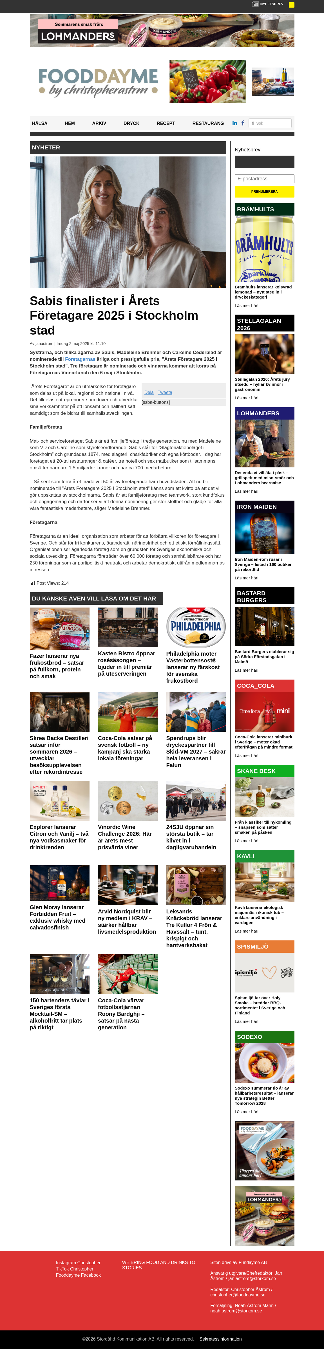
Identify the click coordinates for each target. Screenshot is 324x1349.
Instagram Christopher (78, 1262)
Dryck (131, 123)
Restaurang (208, 123)
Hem (70, 123)
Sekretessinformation (221, 1339)
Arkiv (99, 123)
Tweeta (165, 392)
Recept (166, 123)
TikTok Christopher (74, 1269)
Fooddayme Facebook (78, 1275)
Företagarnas (80, 359)
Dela (149, 392)
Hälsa (40, 123)
